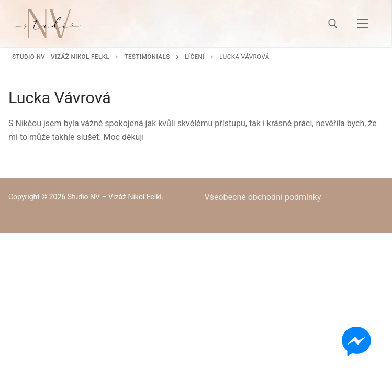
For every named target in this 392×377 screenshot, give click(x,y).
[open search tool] (333, 23)
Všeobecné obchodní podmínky (263, 197)
